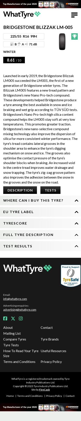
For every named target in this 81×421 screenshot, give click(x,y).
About (8, 327)
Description (20, 190)
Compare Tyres (14, 339)
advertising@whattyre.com (19, 309)
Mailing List (12, 333)
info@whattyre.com (15, 299)
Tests (50, 190)
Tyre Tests (11, 345)
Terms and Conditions (19, 361)
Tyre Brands (50, 339)
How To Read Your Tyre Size (20, 353)
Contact (47, 327)
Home (10, 395)
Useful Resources (53, 351)
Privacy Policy (51, 361)
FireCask (44, 389)
